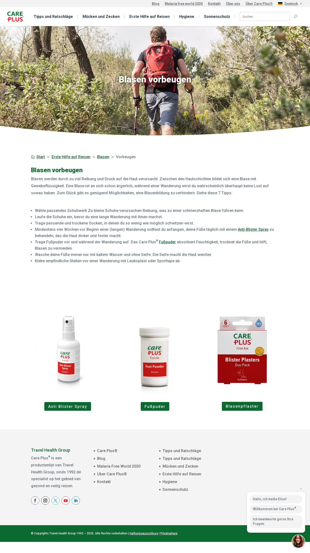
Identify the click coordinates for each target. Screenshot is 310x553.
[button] (298, 541)
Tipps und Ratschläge (53, 16)
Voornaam (241, 471)
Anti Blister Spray (67, 406)
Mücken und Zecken (101, 16)
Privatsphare (169, 544)
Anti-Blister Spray (253, 229)
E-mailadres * (243, 456)
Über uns (233, 4)
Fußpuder (167, 242)
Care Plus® (107, 450)
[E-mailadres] (263, 463)
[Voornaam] (263, 478)
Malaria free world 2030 (184, 4)
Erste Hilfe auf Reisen (149, 16)
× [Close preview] (301, 489)
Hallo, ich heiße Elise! (270, 499)
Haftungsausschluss (144, 544)
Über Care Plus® (259, 4)
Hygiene (186, 16)
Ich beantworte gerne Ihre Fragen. (273, 521)
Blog (155, 4)
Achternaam (242, 486)
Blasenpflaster (242, 406)
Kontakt (214, 4)
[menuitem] (290, 4)
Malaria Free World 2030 (118, 466)
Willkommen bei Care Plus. (275, 509)
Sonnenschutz (217, 16)
